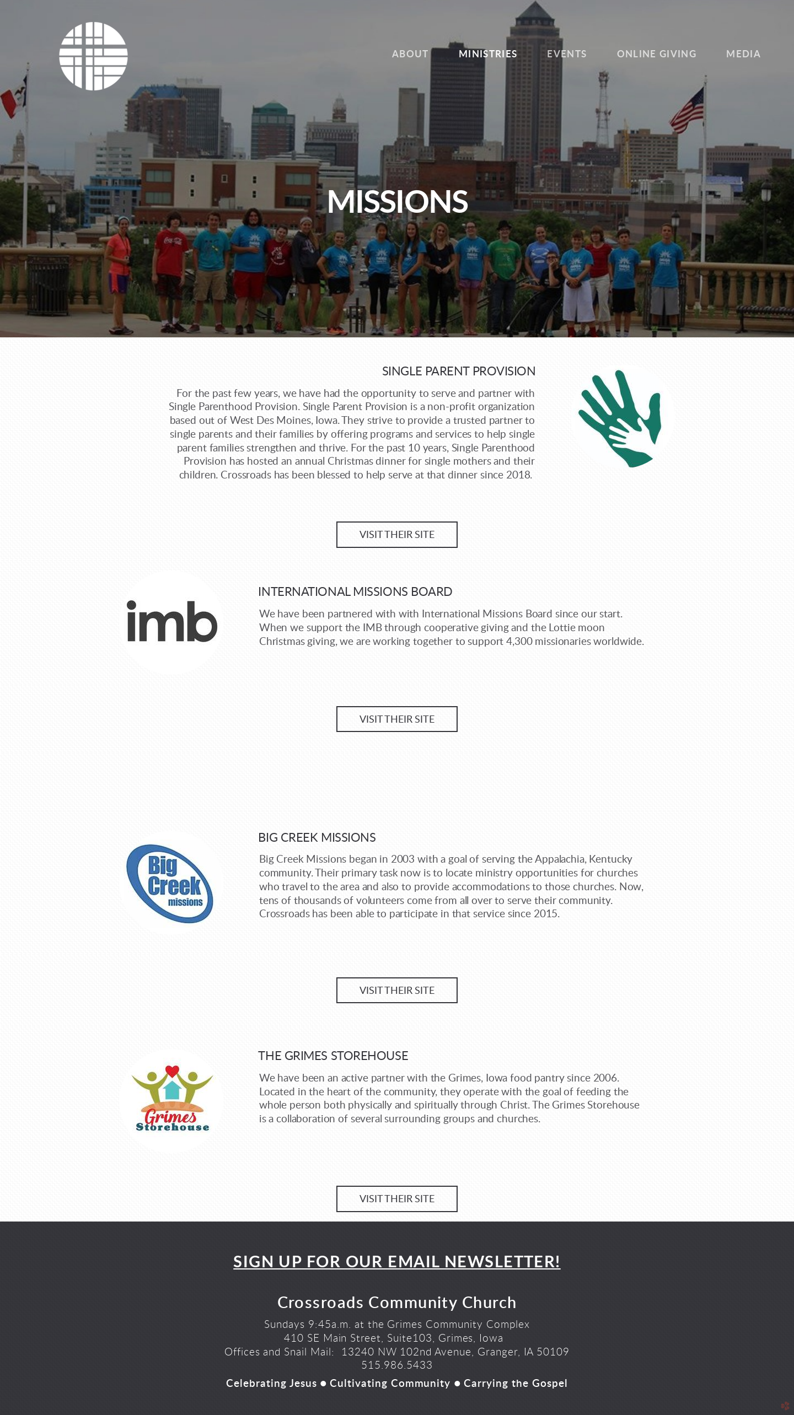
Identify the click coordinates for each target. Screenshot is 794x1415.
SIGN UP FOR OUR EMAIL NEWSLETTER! (397, 1263)
